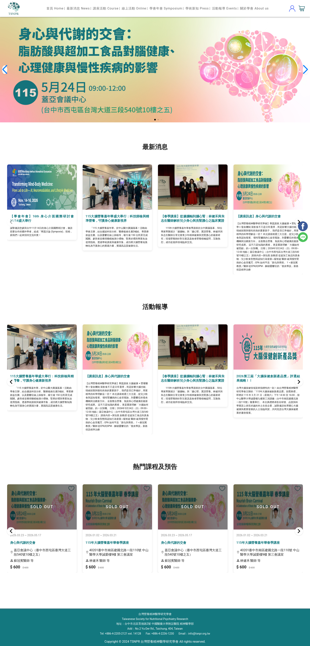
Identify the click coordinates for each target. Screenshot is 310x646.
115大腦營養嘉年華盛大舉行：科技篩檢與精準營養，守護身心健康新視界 (117, 218)
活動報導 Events (224, 8)
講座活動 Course (106, 8)
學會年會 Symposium (165, 8)
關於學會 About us (254, 8)
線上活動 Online (134, 8)
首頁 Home (54, 8)
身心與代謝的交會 (22, 543)
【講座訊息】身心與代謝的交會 (258, 216)
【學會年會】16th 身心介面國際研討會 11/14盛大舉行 (42, 218)
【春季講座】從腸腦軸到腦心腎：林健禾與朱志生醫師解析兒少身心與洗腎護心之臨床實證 (193, 218)
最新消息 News (78, 8)
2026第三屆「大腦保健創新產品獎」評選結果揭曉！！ (268, 378)
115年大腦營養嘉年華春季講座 (107, 543)
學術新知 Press (197, 8)
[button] (155, 119)
